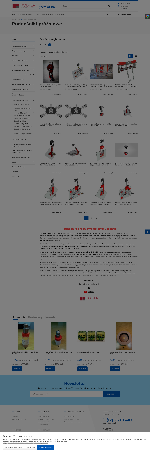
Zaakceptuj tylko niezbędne (13, 447)
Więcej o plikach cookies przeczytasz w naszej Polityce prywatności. (25, 443)
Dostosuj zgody (30, 447)
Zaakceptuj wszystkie (45, 447)
